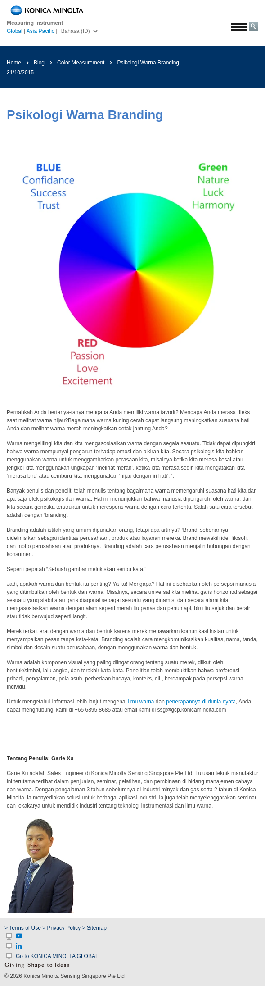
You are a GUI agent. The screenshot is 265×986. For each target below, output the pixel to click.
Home (14, 62)
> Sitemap (94, 928)
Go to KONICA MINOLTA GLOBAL (57, 956)
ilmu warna (141, 701)
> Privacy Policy (61, 928)
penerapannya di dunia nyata (201, 701)
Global (14, 31)
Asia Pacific (40, 31)
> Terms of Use (23, 928)
